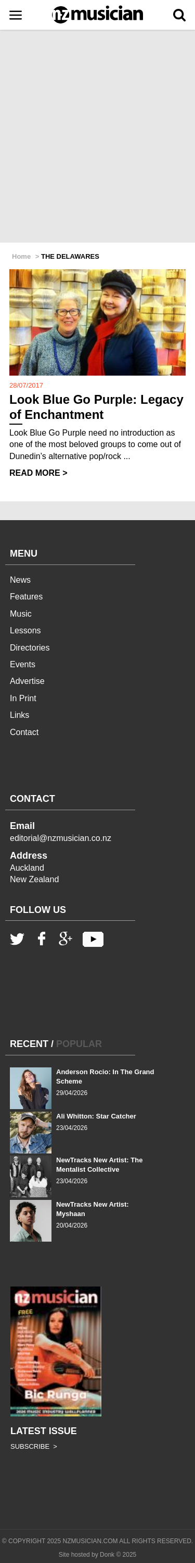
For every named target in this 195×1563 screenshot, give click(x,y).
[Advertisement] (97, 137)
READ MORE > (38, 472)
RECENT (29, 1044)
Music (21, 613)
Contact (24, 732)
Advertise (27, 681)
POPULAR (79, 1044)
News (20, 579)
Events (22, 664)
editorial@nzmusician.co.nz (60, 838)
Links (19, 715)
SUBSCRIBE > (33, 1446)
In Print (23, 698)
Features (26, 596)
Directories (29, 647)
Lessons (25, 630)
